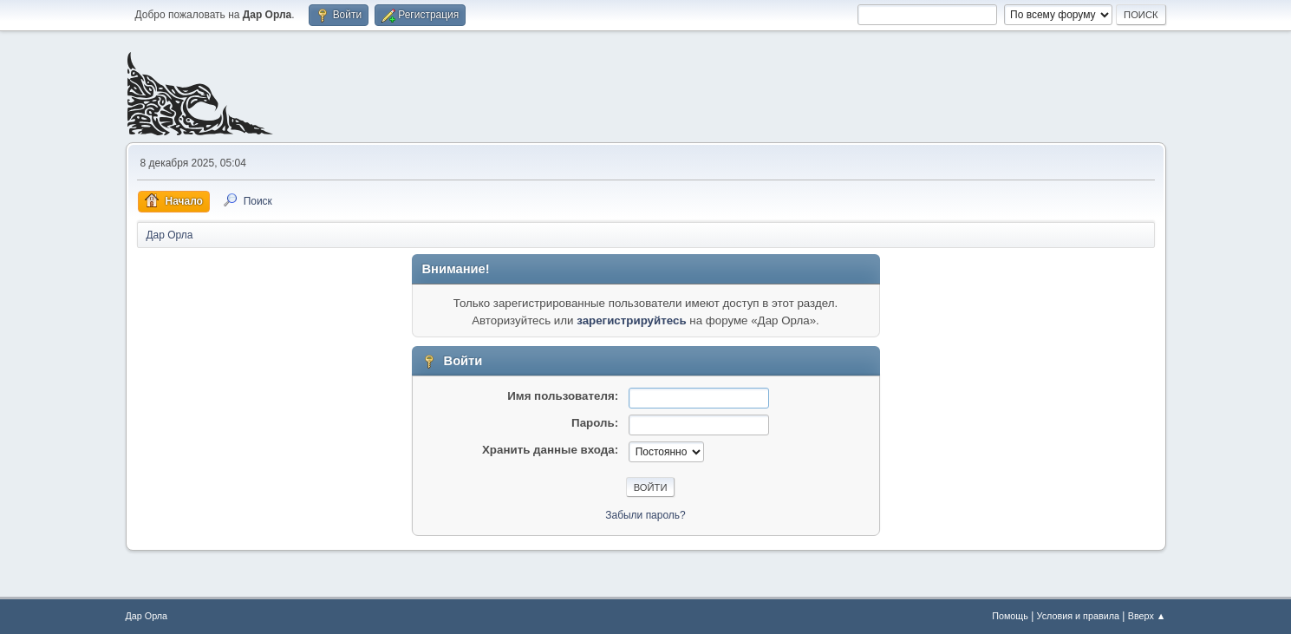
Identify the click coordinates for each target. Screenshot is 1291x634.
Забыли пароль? (645, 515)
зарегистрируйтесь (631, 320)
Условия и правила (1078, 616)
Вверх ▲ (1147, 616)
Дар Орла (147, 616)
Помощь (1010, 616)
